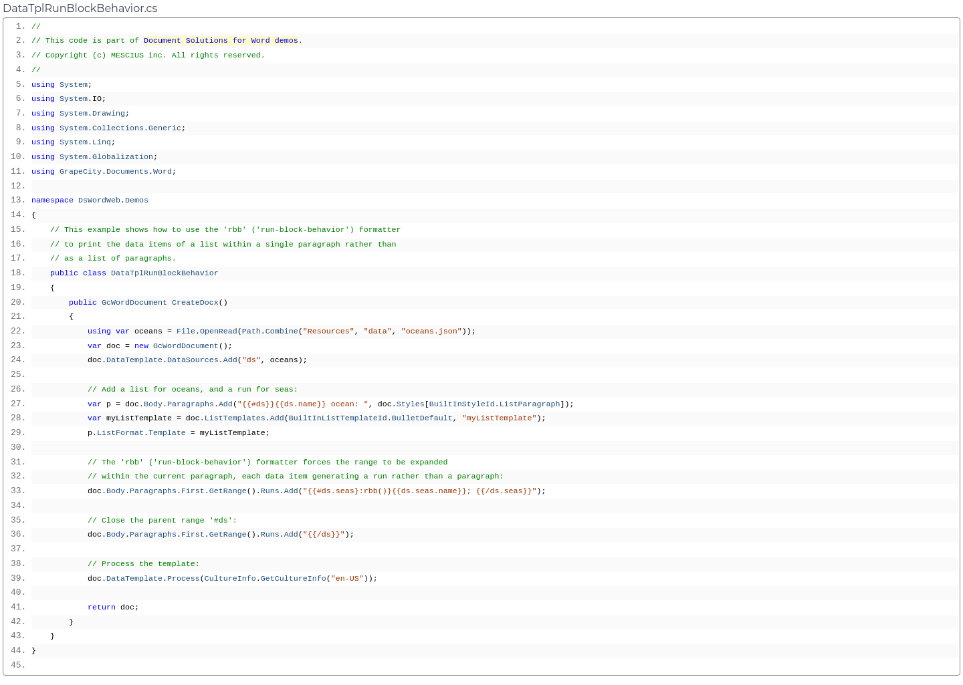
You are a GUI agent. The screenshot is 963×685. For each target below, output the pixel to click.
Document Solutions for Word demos (221, 40)
